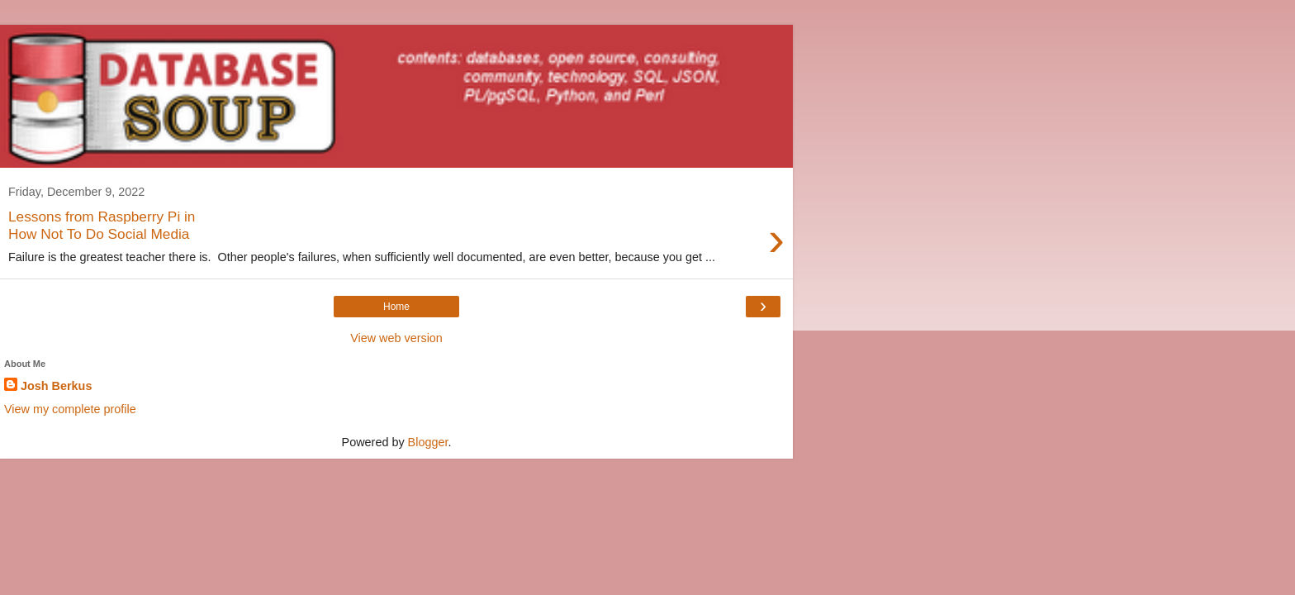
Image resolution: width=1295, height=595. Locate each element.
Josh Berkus (56, 386)
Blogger (428, 442)
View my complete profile (70, 409)
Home (396, 306)
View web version (396, 338)
